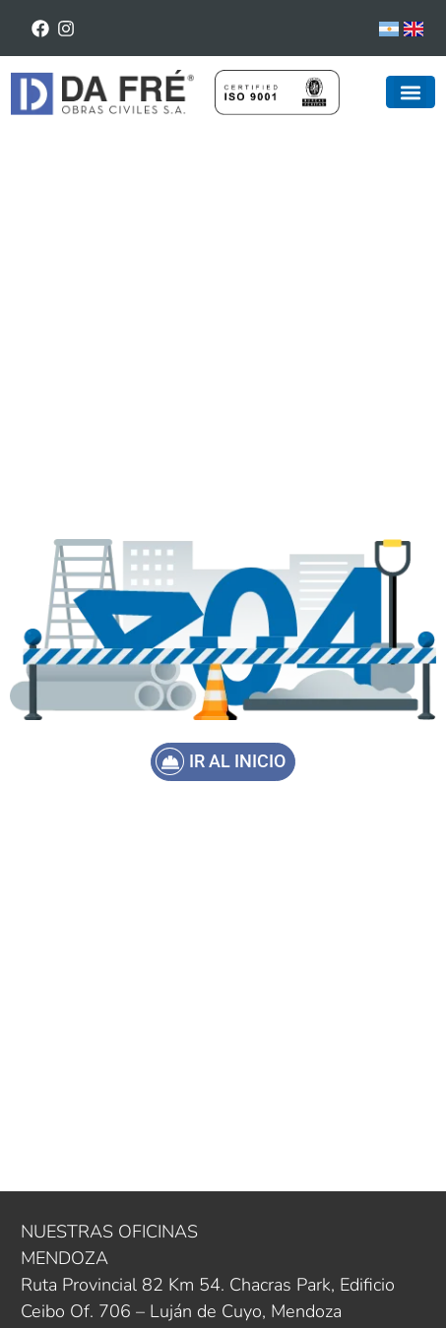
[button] (410, 92)
